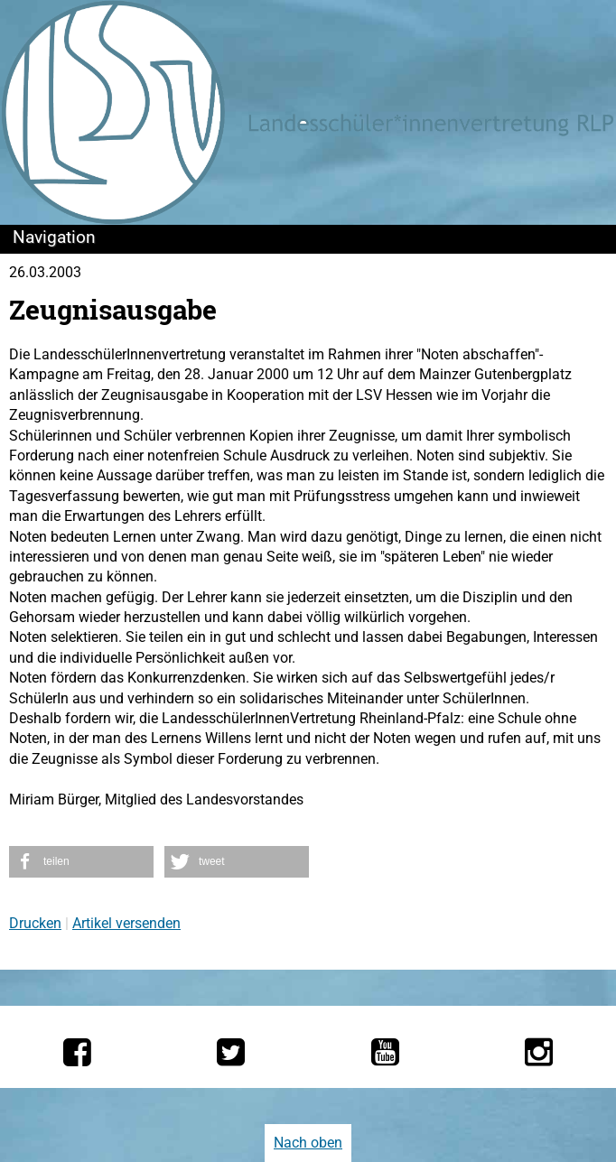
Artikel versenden (126, 923)
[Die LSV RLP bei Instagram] (539, 1052)
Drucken (35, 923)
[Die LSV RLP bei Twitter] (231, 1052)
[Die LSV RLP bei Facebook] (77, 1052)
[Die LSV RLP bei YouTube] (385, 1052)
